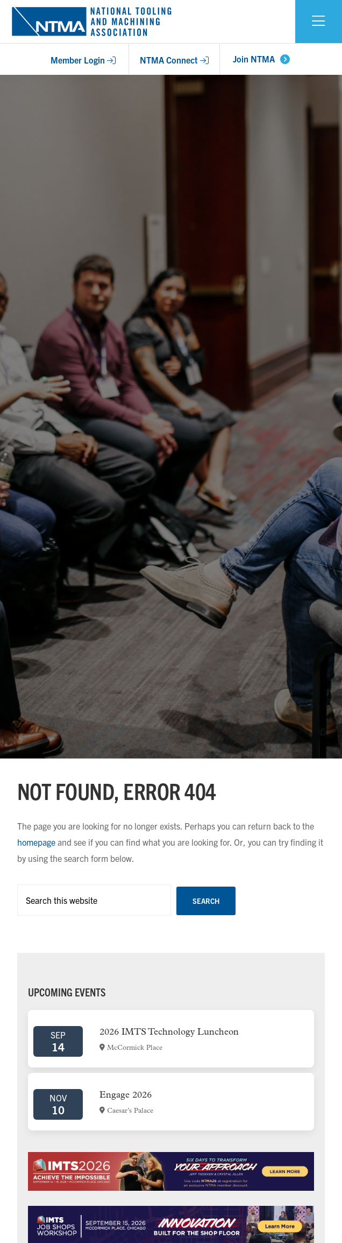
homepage (36, 842)
